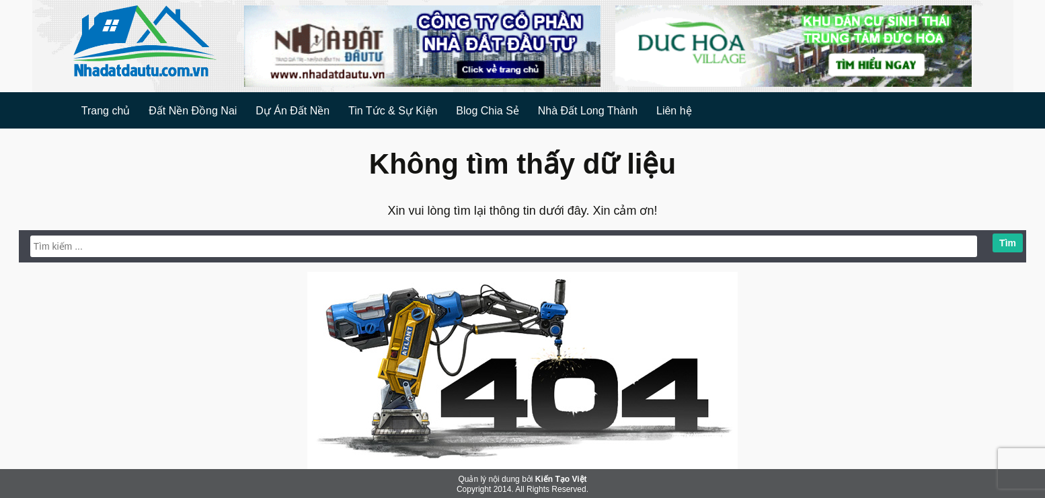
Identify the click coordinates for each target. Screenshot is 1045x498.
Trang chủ (105, 110)
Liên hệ (674, 110)
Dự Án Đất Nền (293, 110)
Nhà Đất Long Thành (587, 110)
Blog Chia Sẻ (487, 110)
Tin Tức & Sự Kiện (392, 110)
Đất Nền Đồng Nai (193, 110)
